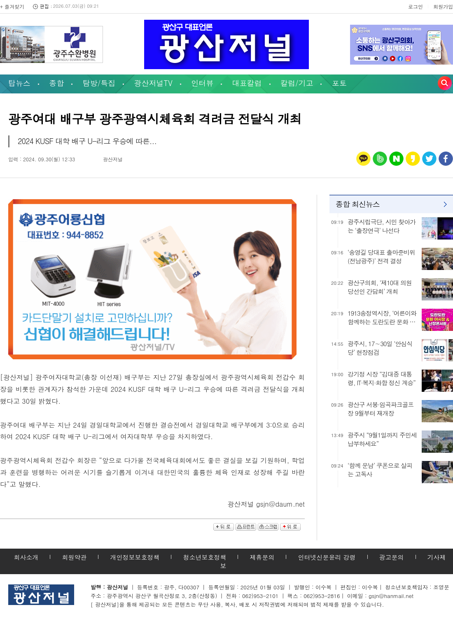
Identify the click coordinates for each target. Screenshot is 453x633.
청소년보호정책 (204, 557)
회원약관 (74, 557)
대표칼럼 (247, 83)
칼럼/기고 (296, 83)
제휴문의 (262, 557)
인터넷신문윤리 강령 (326, 557)
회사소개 (26, 557)
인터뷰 (202, 83)
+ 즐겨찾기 (12, 6)
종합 (56, 83)
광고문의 (391, 557)
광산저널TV (153, 83)
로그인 (415, 6)
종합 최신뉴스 (358, 204)
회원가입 (443, 6)
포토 (339, 83)
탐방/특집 (99, 83)
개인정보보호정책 (134, 557)
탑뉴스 (19, 83)
